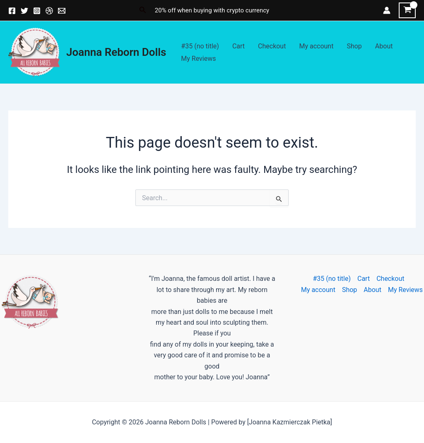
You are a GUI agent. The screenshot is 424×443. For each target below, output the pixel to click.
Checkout (272, 46)
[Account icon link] (386, 10)
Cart (238, 46)
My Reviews (198, 58)
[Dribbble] (49, 10)
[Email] (61, 10)
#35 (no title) (200, 46)
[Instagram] (37, 10)
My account (316, 46)
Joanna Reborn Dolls (116, 52)
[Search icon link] (143, 10)
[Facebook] (12, 10)
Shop (354, 46)
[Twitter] (24, 10)
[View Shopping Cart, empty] (407, 10)
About (384, 46)
